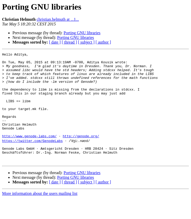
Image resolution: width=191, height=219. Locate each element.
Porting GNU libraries (81, 33)
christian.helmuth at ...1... (58, 19)
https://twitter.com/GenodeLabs (32, 157)
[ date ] (55, 42)
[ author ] (103, 42)
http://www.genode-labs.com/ (29, 153)
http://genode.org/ (81, 153)
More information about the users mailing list (39, 214)
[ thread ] (69, 42)
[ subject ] (86, 42)
